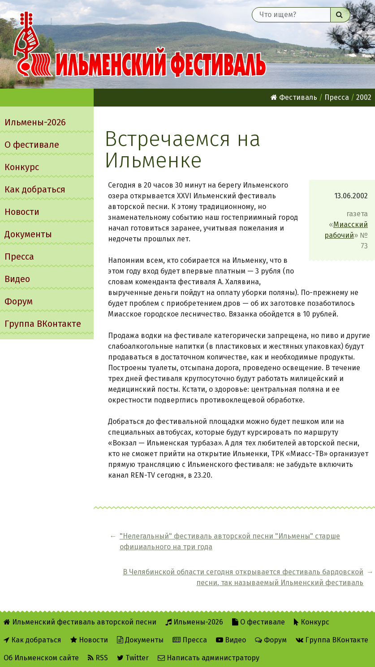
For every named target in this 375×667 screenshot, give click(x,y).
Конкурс (21, 167)
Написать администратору (208, 654)
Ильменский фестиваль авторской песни (140, 44)
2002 (363, 97)
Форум (18, 301)
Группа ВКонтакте (42, 323)
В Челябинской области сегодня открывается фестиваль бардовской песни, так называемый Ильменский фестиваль (308, 557)
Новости (21, 211)
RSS (98, 654)
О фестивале (31, 144)
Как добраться (34, 189)
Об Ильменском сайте (41, 654)
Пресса (19, 256)
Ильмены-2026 (35, 122)
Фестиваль (294, 97)
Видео (17, 279)
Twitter (133, 654)
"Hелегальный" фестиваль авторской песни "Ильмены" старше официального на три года (171, 552)
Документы (28, 234)
